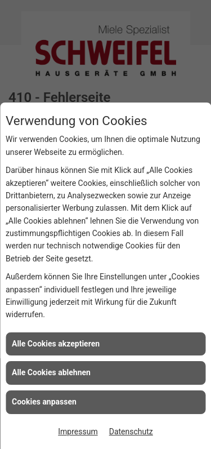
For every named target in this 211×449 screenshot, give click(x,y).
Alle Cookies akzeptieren (56, 343)
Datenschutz (131, 431)
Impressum (77, 431)
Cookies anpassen (44, 401)
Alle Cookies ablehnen (51, 372)
